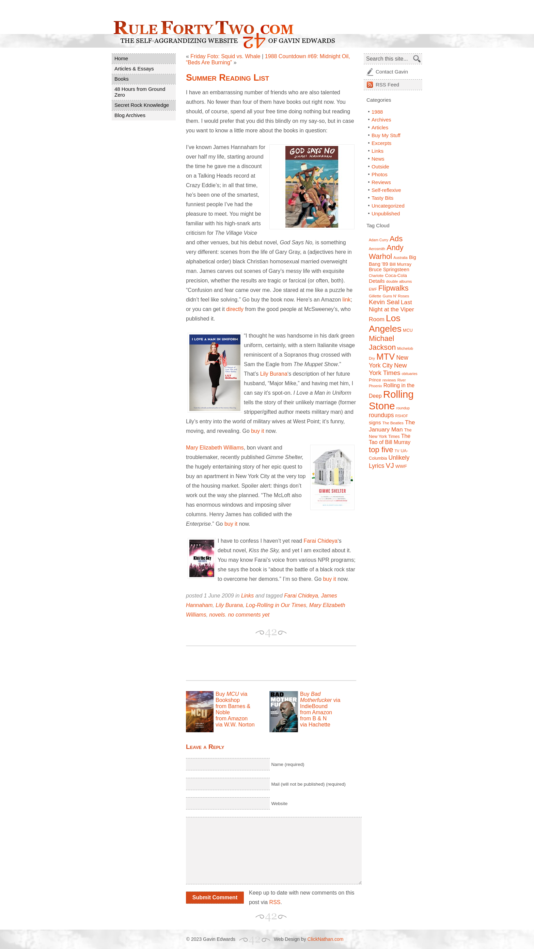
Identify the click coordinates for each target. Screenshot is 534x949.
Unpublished (386, 213)
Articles (380, 127)
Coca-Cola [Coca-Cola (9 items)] (396, 275)
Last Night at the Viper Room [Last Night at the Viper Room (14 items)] (391, 311)
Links (247, 596)
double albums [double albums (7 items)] (399, 281)
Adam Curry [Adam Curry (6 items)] (378, 240)
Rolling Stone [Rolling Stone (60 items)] (391, 400)
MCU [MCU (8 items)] (408, 330)
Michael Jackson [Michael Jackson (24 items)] (382, 342)
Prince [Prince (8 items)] (375, 380)
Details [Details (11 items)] (377, 281)
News (378, 159)
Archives (381, 119)
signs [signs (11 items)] (375, 422)
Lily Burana (273, 374)
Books (121, 79)
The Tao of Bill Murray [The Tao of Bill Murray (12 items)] (389, 439)
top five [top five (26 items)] (381, 449)
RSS (275, 902)
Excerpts (381, 143)
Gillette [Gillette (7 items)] (375, 296)
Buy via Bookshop (231, 697)
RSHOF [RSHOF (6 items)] (401, 416)
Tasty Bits (382, 198)
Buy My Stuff (386, 135)
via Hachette (315, 724)
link (347, 299)
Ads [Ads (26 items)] (396, 238)
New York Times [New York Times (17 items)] (388, 369)
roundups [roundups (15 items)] (381, 415)
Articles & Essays (134, 68)
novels (217, 615)
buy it (257, 431)
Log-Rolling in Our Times (276, 605)
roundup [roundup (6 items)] (403, 408)
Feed (387, 84)
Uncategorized (388, 206)
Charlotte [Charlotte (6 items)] (376, 276)
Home (121, 58)
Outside (380, 166)
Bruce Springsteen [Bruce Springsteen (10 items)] (389, 269)
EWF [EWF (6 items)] (373, 289)
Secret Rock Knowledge (141, 105)
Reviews (381, 182)
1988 (377, 112)
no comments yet (248, 615)
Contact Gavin (392, 72)
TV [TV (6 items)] (397, 451)
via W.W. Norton (235, 724)
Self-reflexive (386, 190)
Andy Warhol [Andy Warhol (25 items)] (386, 252)
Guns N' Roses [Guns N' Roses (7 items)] (395, 296)
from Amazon (232, 718)
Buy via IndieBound (320, 700)
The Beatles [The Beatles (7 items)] (393, 423)
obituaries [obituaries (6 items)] (409, 374)
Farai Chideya (321, 541)
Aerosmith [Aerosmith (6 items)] (377, 249)
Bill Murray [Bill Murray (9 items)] (400, 264)
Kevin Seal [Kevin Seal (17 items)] (384, 302)
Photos (380, 174)
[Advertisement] (265, 663)
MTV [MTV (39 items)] (385, 356)
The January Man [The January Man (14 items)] (392, 426)
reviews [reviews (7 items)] (389, 380)
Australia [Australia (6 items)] (400, 258)
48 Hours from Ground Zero (139, 92)
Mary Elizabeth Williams (215, 448)
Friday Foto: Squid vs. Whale (225, 56)
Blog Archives (129, 115)
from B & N (313, 718)
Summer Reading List (227, 77)
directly (235, 309)
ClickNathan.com (326, 939)
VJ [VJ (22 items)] (390, 465)
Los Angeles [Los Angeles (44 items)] (385, 323)
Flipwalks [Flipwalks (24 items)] (393, 288)
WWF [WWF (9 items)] (401, 466)
